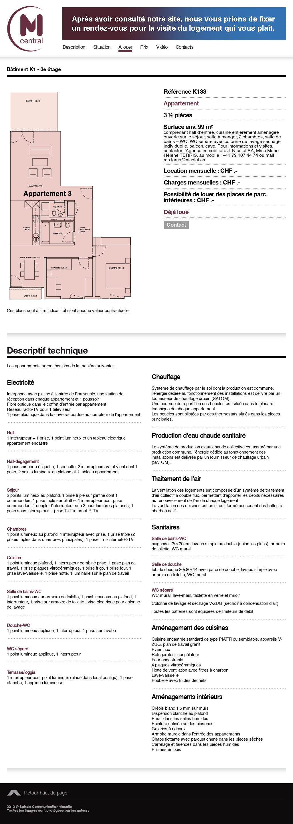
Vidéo (161, 47)
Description (74, 47)
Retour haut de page (45, 792)
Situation (101, 47)
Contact (176, 225)
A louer (125, 47)
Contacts (185, 47)
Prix (144, 47)
